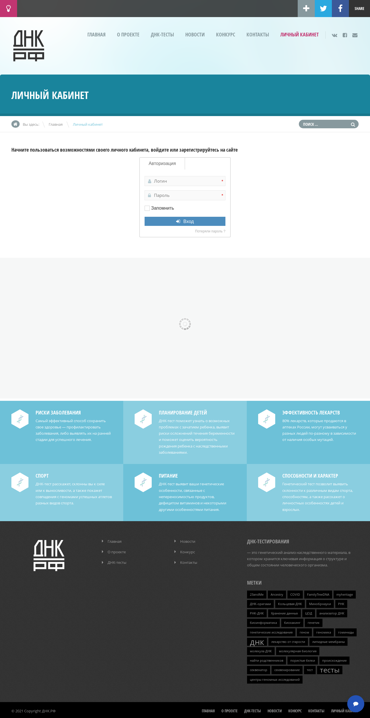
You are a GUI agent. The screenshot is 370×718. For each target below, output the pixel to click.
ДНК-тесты (162, 34)
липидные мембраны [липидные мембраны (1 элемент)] (328, 640)
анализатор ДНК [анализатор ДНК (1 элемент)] (331, 612)
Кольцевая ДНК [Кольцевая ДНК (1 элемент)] (290, 603)
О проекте (128, 34)
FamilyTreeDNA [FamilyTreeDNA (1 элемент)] (318, 593)
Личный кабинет (299, 34)
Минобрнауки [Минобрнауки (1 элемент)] (320, 603)
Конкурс (225, 34)
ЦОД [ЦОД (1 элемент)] (308, 612)
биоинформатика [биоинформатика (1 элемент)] (263, 622)
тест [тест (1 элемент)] (310, 668)
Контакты (257, 34)
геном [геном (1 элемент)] (304, 631)
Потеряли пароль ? (210, 231)
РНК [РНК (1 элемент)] (341, 603)
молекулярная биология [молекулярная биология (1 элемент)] (297, 650)
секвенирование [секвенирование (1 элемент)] (287, 668)
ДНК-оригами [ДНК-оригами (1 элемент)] (260, 603)
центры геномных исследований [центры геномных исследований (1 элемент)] (275, 678)
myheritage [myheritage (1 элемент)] (344, 593)
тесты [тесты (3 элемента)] (330, 668)
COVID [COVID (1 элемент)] (295, 593)
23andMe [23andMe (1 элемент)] (257, 593)
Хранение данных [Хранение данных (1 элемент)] (284, 612)
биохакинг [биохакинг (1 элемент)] (292, 622)
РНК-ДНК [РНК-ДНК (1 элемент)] (257, 612)
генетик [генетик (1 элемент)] (314, 622)
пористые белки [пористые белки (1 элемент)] (302, 659)
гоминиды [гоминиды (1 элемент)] (346, 631)
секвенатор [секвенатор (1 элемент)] (258, 668)
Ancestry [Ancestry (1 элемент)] (277, 593)
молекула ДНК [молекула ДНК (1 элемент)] (261, 650)
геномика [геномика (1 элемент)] (323, 631)
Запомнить (162, 208)
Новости (195, 34)
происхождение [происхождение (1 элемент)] (334, 659)
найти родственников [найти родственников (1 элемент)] (266, 659)
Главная (96, 34)
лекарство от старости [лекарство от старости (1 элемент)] (288, 640)
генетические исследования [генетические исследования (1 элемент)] (271, 631)
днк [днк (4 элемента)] (257, 640)
